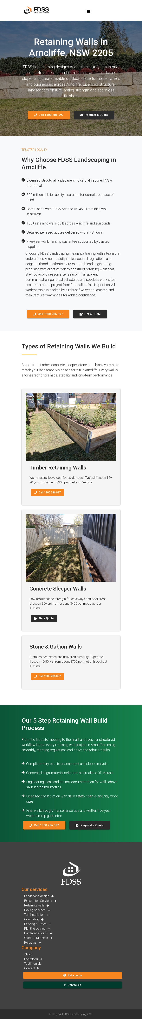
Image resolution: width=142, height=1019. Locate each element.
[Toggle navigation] (88, 12)
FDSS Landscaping (75, 1014)
